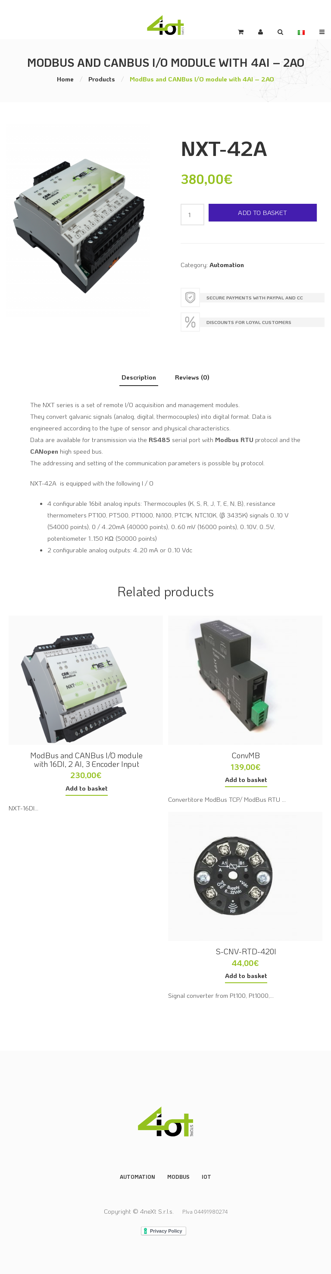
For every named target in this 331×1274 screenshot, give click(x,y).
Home (65, 79)
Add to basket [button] (87, 779)
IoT (206, 1168)
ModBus (178, 1168)
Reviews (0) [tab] (192, 368)
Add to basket (262, 210)
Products (101, 79)
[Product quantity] (192, 214)
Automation (226, 259)
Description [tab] (139, 368)
